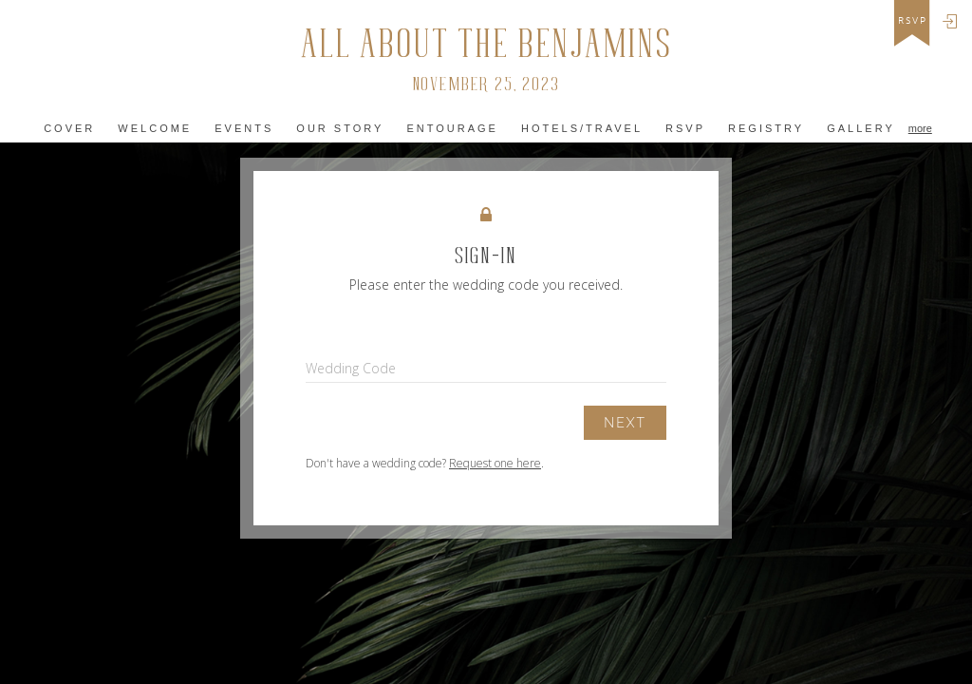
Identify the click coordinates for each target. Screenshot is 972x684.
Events (244, 128)
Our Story (339, 128)
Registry (766, 128)
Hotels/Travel (582, 128)
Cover (69, 128)
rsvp (912, 21)
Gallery (861, 128)
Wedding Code (351, 368)
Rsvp (685, 128)
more (920, 128)
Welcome (155, 128)
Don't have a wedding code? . (425, 463)
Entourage (451, 128)
